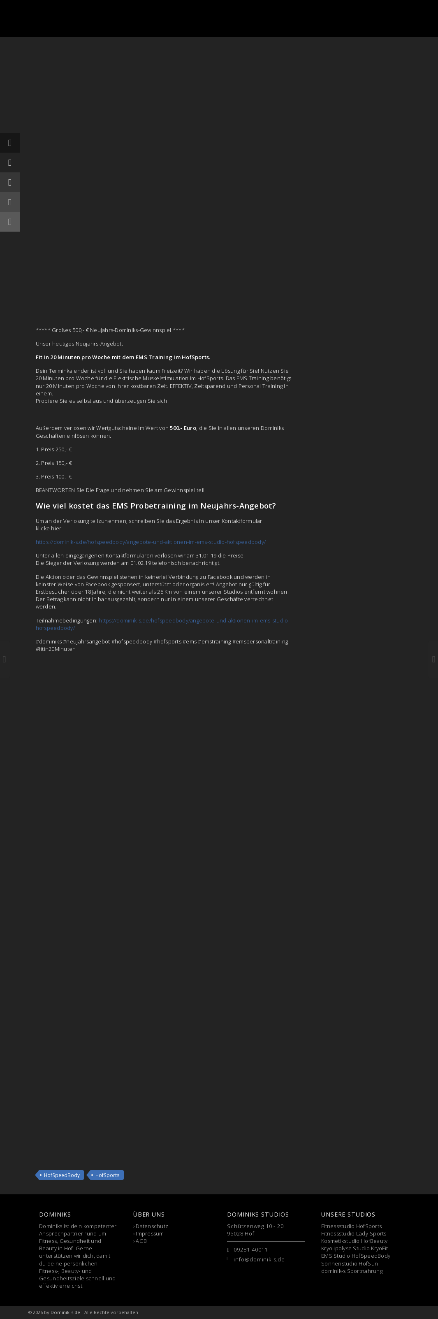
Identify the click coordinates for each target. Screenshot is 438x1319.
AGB (141, 1241)
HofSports (107, 1175)
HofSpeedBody (62, 1175)
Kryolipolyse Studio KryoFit (354, 1248)
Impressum (150, 1233)
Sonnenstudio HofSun (349, 1263)
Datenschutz (152, 1226)
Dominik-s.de (65, 1312)
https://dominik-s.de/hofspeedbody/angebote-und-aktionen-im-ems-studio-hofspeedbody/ (151, 542)
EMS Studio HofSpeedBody (355, 1255)
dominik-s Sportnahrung (351, 1271)
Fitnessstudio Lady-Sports (354, 1233)
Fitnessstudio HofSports (351, 1226)
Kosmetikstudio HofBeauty (354, 1241)
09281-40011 (251, 1249)
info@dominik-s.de (259, 1259)
